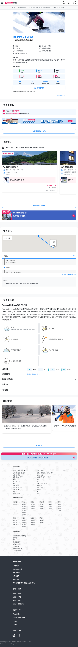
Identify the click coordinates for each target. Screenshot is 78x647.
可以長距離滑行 (17, 542)
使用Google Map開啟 (69, 274)
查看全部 (39, 445)
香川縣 (33, 523)
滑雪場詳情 (61, 95)
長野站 (7, 267)
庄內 (64, 471)
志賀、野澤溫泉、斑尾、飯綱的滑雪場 (39, 7)
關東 (50, 502)
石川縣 (33, 506)
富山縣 (33, 504)
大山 (38, 491)
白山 (38, 479)
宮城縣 (24, 508)
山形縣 (24, 513)
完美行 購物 (17, 600)
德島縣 (33, 520)
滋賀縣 (15, 520)
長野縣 (42, 508)
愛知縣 (60, 508)
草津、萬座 (16, 485)
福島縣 (24, 515)
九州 (41, 518)
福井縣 (33, 508)
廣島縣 (24, 527)
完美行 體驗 (17, 593)
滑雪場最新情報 (33, 374)
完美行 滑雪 (17, 597)
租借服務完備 (16, 544)
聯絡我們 (16, 579)
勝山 (38, 481)
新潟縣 (42, 504)
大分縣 (42, 523)
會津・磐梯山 (16, 475)
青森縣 (24, 504)
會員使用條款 (17, 569)
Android (15, 624)
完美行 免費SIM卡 (19, 617)
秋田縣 (24, 511)
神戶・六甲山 (40, 487)
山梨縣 (42, 506)
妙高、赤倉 (40, 471)
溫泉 (14, 540)
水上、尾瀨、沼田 (18, 487)
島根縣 (24, 523)
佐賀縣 (42, 520)
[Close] (53, 242)
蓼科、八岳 (40, 475)
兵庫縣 (15, 523)
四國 (32, 518)
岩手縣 (24, 506)
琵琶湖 (39, 489)
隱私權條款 (16, 573)
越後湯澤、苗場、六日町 (44, 477)
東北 (23, 502)
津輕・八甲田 (16, 481)
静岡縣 (60, 506)
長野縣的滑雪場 (22, 7)
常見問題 (16, 576)
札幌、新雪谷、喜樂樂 (19, 473)
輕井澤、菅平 (16, 493)
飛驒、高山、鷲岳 (42, 483)
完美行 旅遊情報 (18, 604)
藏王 (14, 483)
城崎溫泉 (39, 485)
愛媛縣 (33, 525)
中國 (23, 518)
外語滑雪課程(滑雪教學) (19, 536)
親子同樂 (15, 538)
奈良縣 (15, 525)
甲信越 (42, 502)
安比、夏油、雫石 (18, 477)
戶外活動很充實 (17, 550)
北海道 (15, 502)
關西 (14, 518)
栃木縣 (50, 504)
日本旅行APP (17, 614)
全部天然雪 (16, 546)
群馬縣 (50, 506)
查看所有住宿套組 (39, 206)
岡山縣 (24, 525)
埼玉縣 (50, 508)
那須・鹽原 (16, 489)
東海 (59, 502)
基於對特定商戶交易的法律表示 (24, 583)
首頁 (13, 7)
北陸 (32, 502)
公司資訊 (16, 566)
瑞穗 (38, 493)
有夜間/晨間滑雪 (17, 548)
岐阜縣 (60, 504)
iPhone (15, 621)
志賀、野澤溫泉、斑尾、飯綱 (24, 40)
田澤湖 (14, 479)
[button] (38, 236)
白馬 (14, 491)
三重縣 (60, 511)
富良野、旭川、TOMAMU (20, 471)
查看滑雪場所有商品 (39, 131)
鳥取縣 (24, 520)
